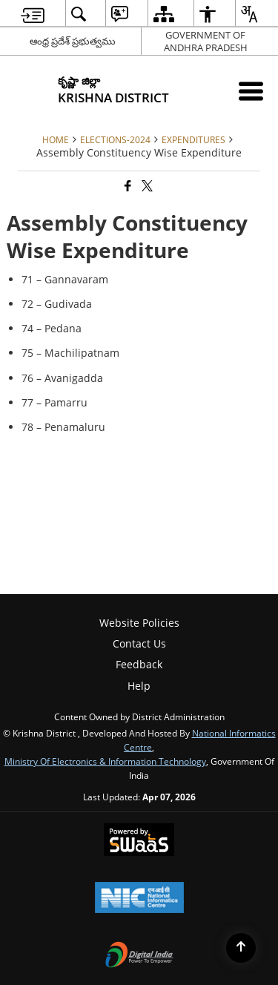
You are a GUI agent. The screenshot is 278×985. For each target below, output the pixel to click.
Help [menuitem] (139, 686)
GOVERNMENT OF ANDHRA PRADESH (206, 41)
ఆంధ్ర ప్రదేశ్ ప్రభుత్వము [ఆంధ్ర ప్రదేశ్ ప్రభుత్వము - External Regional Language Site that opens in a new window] (73, 40)
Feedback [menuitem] (139, 664)
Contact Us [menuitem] (139, 643)
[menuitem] (32, 13)
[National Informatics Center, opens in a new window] (139, 899)
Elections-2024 (115, 139)
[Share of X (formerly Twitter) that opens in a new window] (146, 185)
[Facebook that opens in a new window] (127, 185)
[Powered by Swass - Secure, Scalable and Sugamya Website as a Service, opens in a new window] (139, 841)
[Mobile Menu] (251, 91)
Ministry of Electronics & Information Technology (105, 761)
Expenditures (193, 139)
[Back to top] (241, 948)
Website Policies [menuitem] (139, 623)
